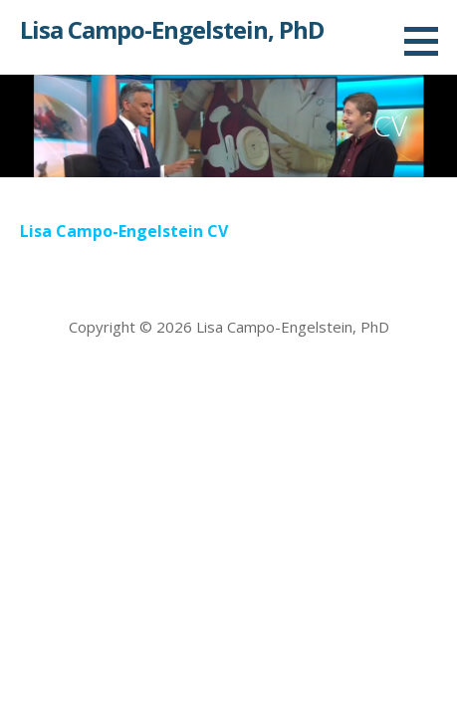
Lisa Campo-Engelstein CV (124, 231)
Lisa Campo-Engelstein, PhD (172, 29)
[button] (428, 41)
